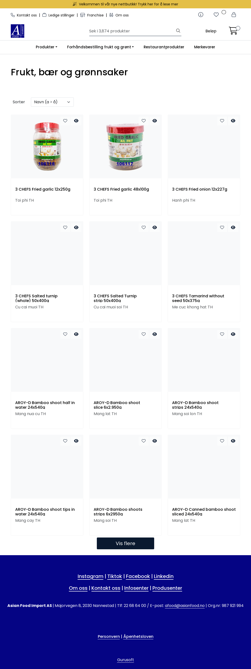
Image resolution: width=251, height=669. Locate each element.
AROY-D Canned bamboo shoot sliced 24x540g (204, 511)
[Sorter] (52, 102)
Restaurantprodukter (164, 47)
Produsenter (167, 588)
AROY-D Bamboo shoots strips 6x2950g (118, 511)
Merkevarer (204, 47)
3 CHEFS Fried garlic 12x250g (42, 189)
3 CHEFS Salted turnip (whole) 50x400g (36, 298)
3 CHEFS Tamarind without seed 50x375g (198, 298)
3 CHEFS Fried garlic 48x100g (121, 189)
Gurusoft (125, 660)
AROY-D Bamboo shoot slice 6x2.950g (117, 405)
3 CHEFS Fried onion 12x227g (199, 189)
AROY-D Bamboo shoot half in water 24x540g (45, 405)
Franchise (92, 15)
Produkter (45, 47)
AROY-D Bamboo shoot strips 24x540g (195, 405)
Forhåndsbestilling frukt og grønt (99, 47)
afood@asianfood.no (185, 605)
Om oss (119, 15)
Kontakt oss (24, 15)
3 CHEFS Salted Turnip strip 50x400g (115, 298)
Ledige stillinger (58, 15)
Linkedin (164, 576)
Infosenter (136, 588)
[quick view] (76, 121)
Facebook (138, 576)
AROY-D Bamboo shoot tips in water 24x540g (45, 511)
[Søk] (132, 31)
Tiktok (114, 576)
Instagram (90, 576)
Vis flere (125, 543)
